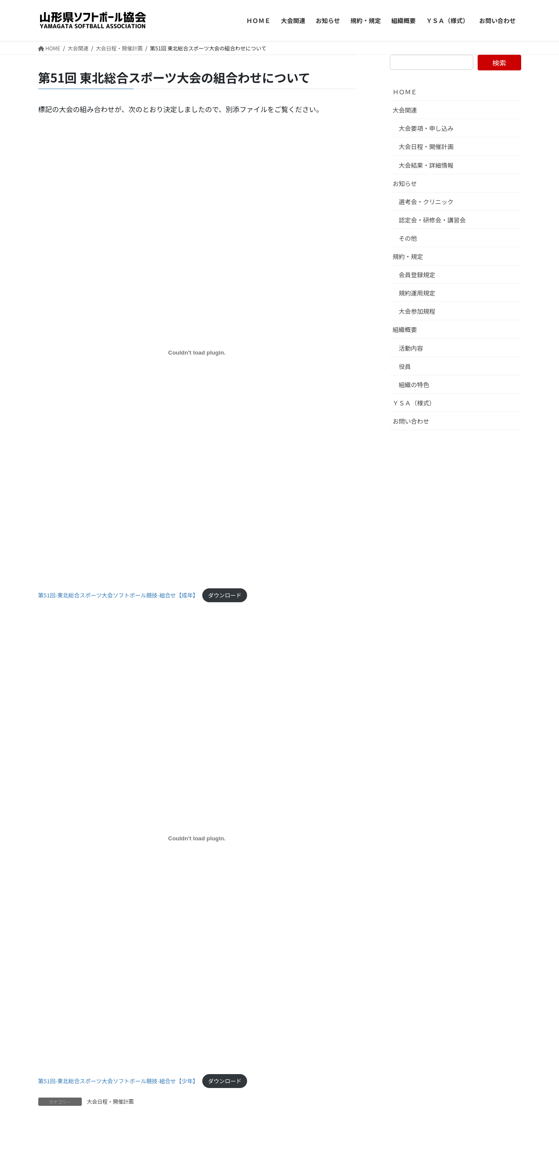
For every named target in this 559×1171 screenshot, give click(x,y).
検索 (499, 62)
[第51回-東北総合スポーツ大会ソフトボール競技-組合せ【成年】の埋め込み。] (197, 353)
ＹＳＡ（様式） (414, 402)
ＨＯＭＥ (405, 91)
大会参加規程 (417, 311)
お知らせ (405, 183)
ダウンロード (224, 595)
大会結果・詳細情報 (426, 165)
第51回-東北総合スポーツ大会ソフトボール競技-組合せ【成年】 (118, 595)
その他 (408, 238)
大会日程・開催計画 (110, 1101)
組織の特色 (414, 384)
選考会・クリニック (426, 201)
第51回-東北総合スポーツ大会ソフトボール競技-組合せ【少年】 (118, 1081)
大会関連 (405, 110)
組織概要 (405, 329)
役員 (405, 366)
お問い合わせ (411, 421)
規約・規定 (408, 256)
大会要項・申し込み (426, 128)
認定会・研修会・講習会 (432, 220)
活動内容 (411, 348)
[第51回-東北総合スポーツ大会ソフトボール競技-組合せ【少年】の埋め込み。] (197, 838)
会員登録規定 (417, 274)
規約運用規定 (417, 293)
